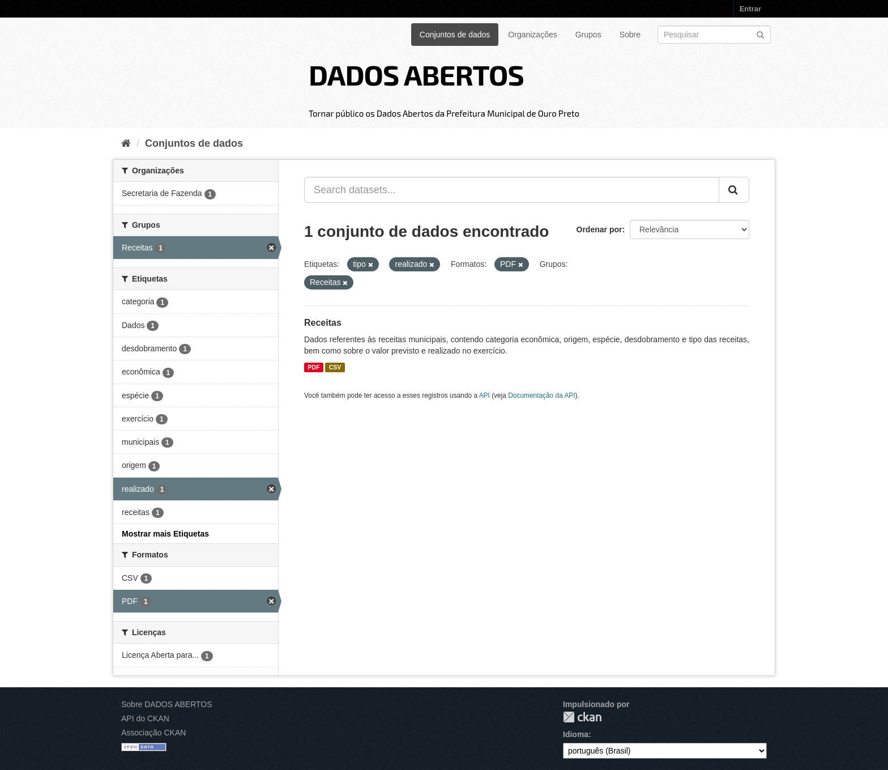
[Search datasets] (714, 34)
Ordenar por (599, 229)
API (484, 395)
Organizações (532, 34)
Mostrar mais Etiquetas (165, 533)
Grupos (588, 34)
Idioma (575, 734)
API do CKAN (145, 718)
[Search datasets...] (511, 190)
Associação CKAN (153, 732)
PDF (313, 367)
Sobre (630, 34)
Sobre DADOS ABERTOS (166, 704)
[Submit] (760, 34)
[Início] (126, 143)
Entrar (750, 9)
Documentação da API (541, 395)
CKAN (582, 717)
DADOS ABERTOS (416, 74)
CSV (335, 367)
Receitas (322, 322)
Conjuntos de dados (455, 34)
